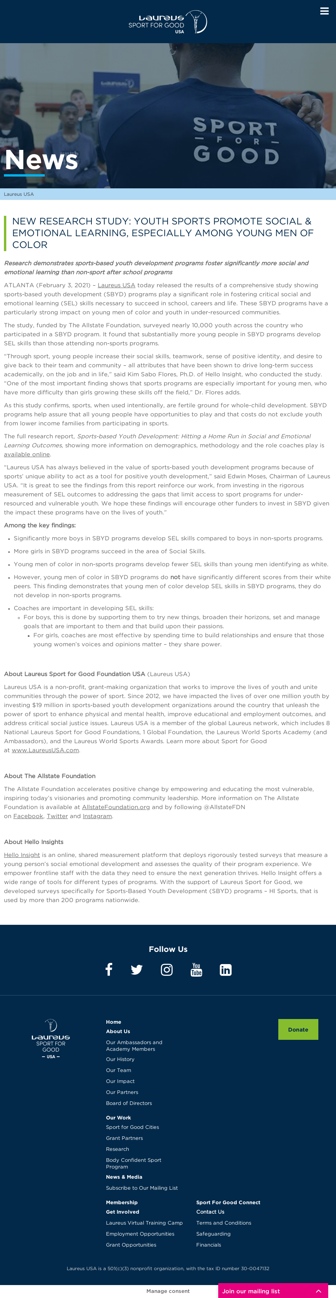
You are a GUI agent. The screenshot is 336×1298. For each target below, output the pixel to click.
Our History (120, 1059)
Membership (122, 1202)
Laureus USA (168, 21)
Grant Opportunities (131, 1245)
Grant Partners (124, 1138)
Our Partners (122, 1092)
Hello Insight (22, 855)
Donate (298, 1029)
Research (117, 1149)
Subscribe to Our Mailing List (142, 1188)
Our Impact (120, 1081)
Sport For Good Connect (228, 1202)
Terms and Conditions (223, 1223)
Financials (208, 1245)
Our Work (118, 1117)
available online (27, 454)
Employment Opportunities (140, 1234)
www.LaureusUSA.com (45, 750)
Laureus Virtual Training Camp (144, 1223)
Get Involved (122, 1211)
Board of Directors (129, 1103)
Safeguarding (213, 1234)
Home (113, 1022)
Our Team (118, 1070)
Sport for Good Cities (132, 1127)
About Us (118, 1031)
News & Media (124, 1177)
